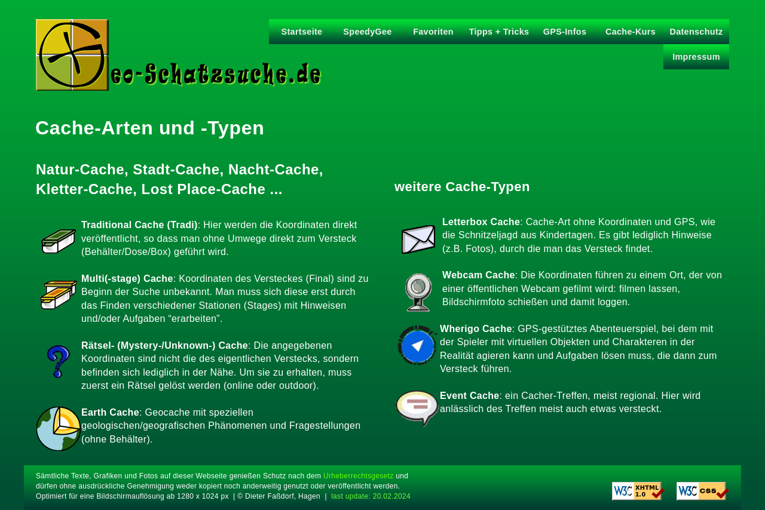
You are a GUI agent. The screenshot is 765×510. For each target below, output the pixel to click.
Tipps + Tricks (499, 31)
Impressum (696, 57)
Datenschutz (696, 31)
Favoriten (433, 31)
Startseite (302, 31)
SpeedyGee (367, 31)
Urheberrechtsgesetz (358, 476)
